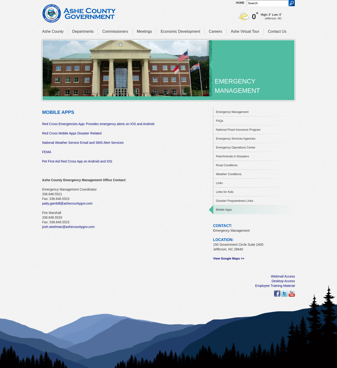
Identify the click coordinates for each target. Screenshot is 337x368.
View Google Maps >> (228, 258)
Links (219, 183)
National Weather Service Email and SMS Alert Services (83, 142)
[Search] (268, 3)
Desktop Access (283, 281)
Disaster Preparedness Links (234, 200)
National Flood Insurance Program (238, 129)
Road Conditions (226, 165)
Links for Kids (224, 192)
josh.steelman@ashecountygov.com (68, 227)
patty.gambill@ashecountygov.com (67, 203)
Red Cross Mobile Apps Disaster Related (72, 133)
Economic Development (180, 31)
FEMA (46, 152)
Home (240, 2)
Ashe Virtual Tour (245, 31)
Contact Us (277, 31)
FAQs (219, 121)
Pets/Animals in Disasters (232, 156)
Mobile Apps (224, 209)
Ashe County (53, 31)
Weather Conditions (229, 174)
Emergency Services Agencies (235, 138)
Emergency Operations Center (235, 147)
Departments (83, 31)
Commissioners (115, 31)
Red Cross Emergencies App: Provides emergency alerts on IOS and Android (98, 124)
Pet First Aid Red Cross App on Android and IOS (77, 161)
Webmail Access (283, 276)
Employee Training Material (275, 286)
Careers (215, 31)
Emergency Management (232, 112)
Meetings (144, 31)
